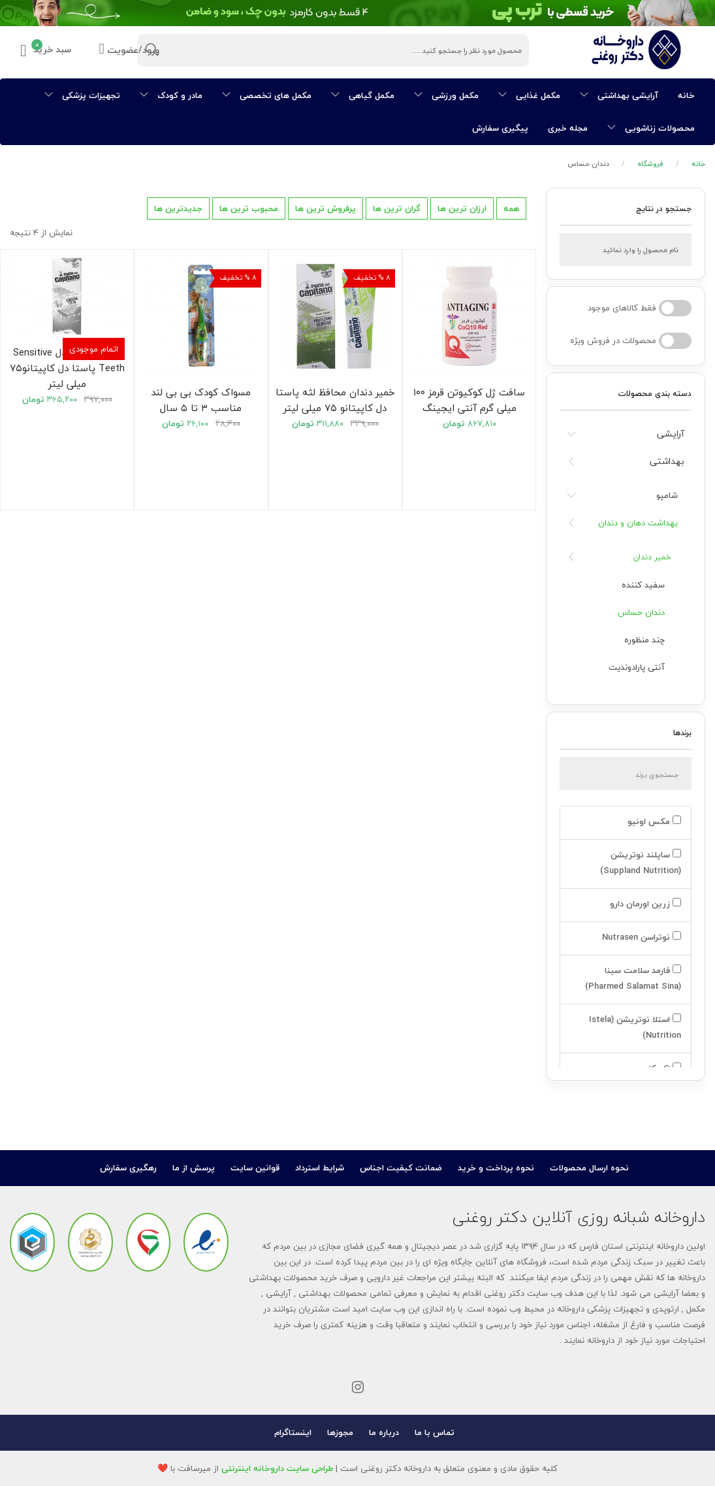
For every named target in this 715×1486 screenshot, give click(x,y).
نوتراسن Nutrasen (640, 937)
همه (511, 208)
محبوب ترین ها (248, 208)
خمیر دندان (652, 557)
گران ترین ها (397, 208)
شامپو (667, 495)
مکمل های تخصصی (266, 95)
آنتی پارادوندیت (637, 667)
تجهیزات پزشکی (82, 95)
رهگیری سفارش (128, 1168)
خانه (686, 95)
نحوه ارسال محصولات (589, 1168)
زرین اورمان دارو (644, 904)
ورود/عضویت (129, 50)
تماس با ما (434, 1432)
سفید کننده (643, 585)
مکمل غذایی (529, 95)
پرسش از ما (193, 1168)
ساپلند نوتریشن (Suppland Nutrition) (639, 863)
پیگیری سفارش (500, 128)
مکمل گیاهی (362, 95)
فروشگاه (650, 163)
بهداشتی (667, 461)
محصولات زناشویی (651, 128)
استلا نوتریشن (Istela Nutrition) (635, 1027)
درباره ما (384, 1432)
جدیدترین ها (178, 208)
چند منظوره (644, 640)
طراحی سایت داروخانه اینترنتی (277, 1468)
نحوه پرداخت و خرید (496, 1168)
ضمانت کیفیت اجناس (401, 1168)
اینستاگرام (292, 1432)
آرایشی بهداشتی (619, 95)
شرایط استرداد (319, 1168)
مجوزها (340, 1432)
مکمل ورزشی (446, 95)
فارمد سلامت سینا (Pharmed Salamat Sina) (631, 978)
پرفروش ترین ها (325, 208)
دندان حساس (641, 612)
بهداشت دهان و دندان (638, 523)
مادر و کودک (171, 95)
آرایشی (670, 433)
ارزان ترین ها (461, 208)
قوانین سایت (254, 1168)
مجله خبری (568, 128)
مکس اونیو (653, 821)
